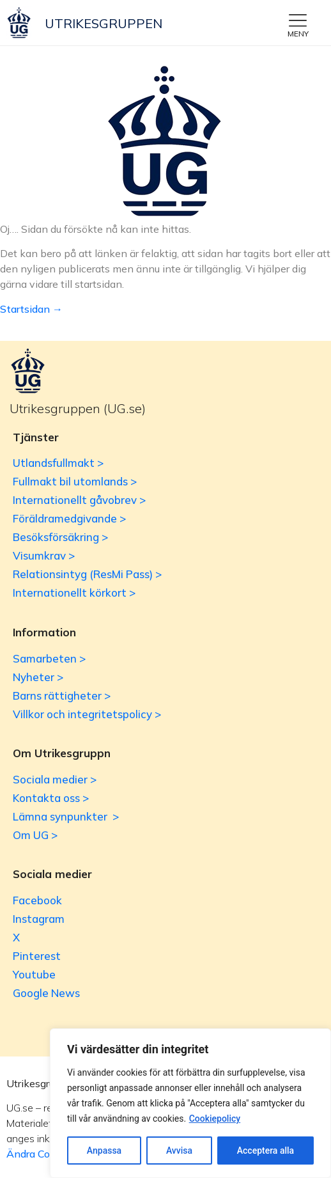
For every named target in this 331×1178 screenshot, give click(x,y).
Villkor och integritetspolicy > (87, 714)
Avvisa (179, 1150)
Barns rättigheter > (62, 695)
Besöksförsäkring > (60, 537)
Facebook (37, 900)
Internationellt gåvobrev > (79, 500)
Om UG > (35, 835)
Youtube (34, 974)
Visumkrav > (44, 555)
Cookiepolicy (215, 1118)
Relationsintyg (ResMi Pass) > (87, 574)
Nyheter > (38, 677)
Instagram (39, 918)
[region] (190, 1103)
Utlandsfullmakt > (58, 462)
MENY (298, 33)
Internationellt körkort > (74, 592)
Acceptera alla (265, 1150)
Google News (46, 993)
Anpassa (104, 1150)
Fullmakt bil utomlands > (75, 481)
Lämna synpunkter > (66, 816)
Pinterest (37, 955)
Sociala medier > (54, 779)
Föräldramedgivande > (69, 518)
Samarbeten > (49, 658)
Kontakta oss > (51, 798)
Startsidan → (31, 308)
